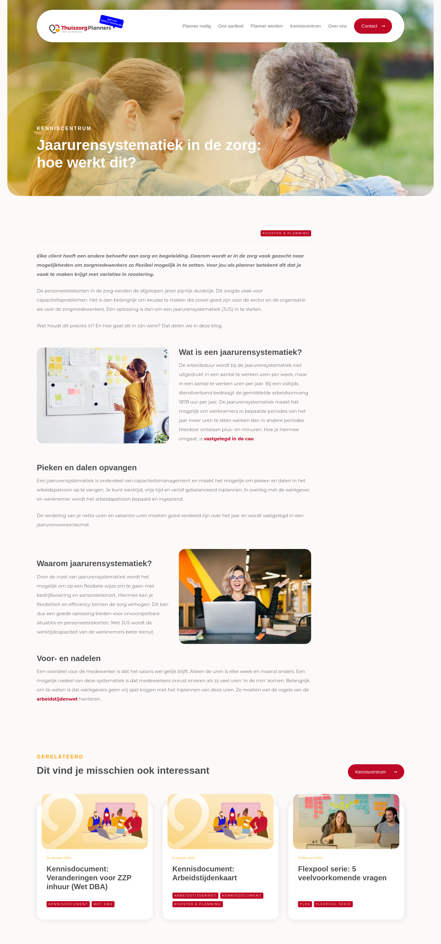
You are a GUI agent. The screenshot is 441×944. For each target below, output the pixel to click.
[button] (230, 26)
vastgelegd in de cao (229, 439)
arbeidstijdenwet (57, 699)
